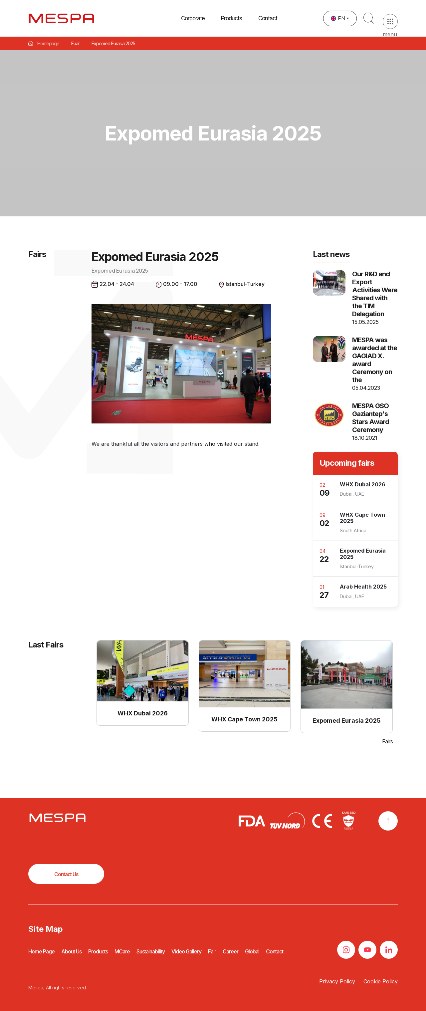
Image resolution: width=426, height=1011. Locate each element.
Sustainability (150, 951)
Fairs (387, 741)
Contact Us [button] (66, 874)
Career (230, 951)
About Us (71, 951)
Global (252, 951)
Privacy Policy (337, 981)
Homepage (48, 43)
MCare (122, 951)
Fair (212, 951)
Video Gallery (186, 951)
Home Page (41, 951)
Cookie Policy (380, 981)
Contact (267, 32)
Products (98, 951)
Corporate (193, 20)
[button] (231, 25)
